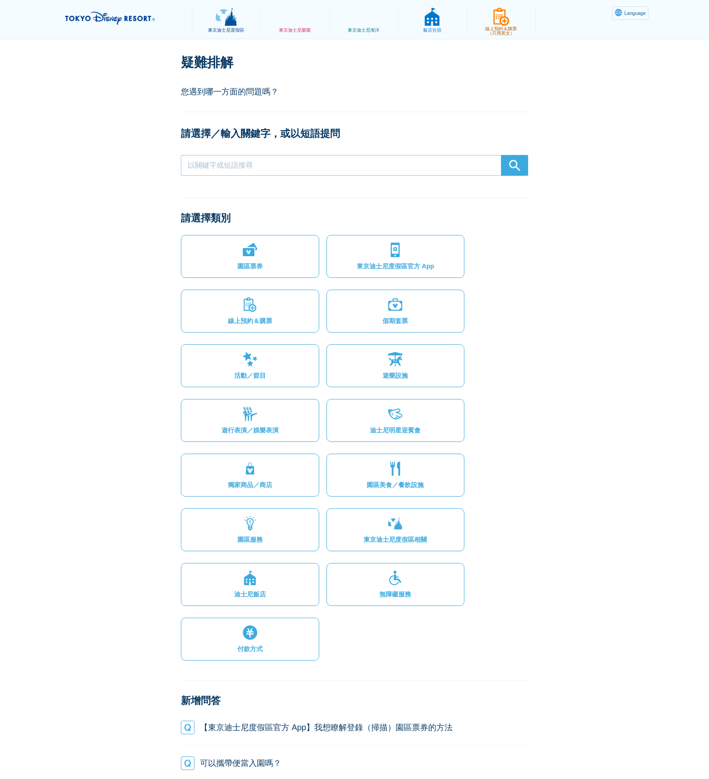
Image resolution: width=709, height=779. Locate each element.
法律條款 (243, 750)
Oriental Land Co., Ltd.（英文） (423, 750)
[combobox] (354, 165)
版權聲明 (351, 750)
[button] (221, 260)
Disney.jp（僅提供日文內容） (525, 750)
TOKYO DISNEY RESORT (123, 18)
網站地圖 (155, 750)
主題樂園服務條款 (297, 750)
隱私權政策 (199, 750)
